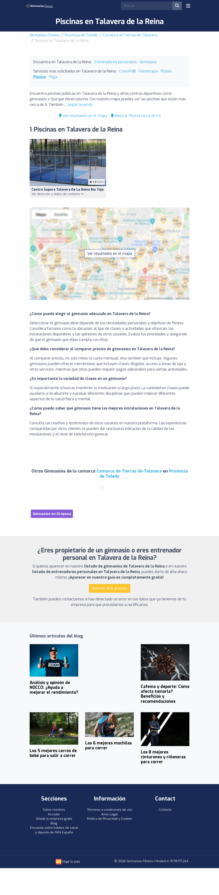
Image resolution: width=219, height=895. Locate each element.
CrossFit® (127, 71)
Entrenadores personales (115, 62)
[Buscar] (177, 6)
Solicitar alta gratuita (109, 588)
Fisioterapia (148, 71)
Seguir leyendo (80, 104)
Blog (54, 823)
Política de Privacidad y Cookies (109, 819)
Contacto (165, 810)
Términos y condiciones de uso (109, 810)
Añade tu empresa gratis (54, 819)
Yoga (53, 76)
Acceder (54, 814)
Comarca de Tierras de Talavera (130, 35)
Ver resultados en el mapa (83, 115)
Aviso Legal (109, 814)
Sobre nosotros (54, 810)
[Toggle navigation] (188, 5)
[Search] (147, 6)
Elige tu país (68, 861)
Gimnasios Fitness (45, 35)
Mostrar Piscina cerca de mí (135, 115)
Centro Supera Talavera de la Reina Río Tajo (67, 189)
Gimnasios (148, 62)
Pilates (166, 71)
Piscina (39, 76)
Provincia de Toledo (81, 35)
